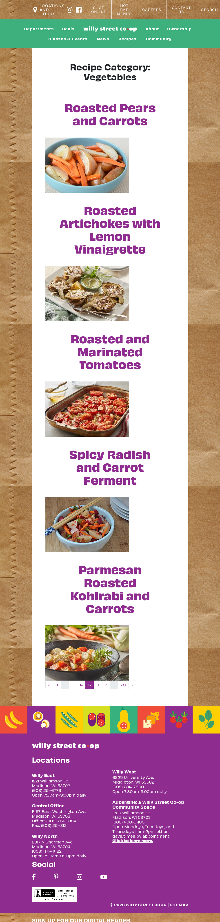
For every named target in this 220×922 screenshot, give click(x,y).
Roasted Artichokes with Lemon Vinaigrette (110, 229)
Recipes (127, 38)
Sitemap (179, 904)
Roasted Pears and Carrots (110, 113)
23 (123, 684)
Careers (152, 10)
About (152, 28)
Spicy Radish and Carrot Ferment (110, 466)
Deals (68, 28)
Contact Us (181, 10)
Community (159, 38)
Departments (39, 28)
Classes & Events (68, 38)
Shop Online (99, 10)
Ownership (179, 28)
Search (209, 10)
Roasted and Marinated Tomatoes (110, 351)
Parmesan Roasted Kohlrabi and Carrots (110, 588)
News (103, 38)
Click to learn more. (132, 840)
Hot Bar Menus (124, 10)
